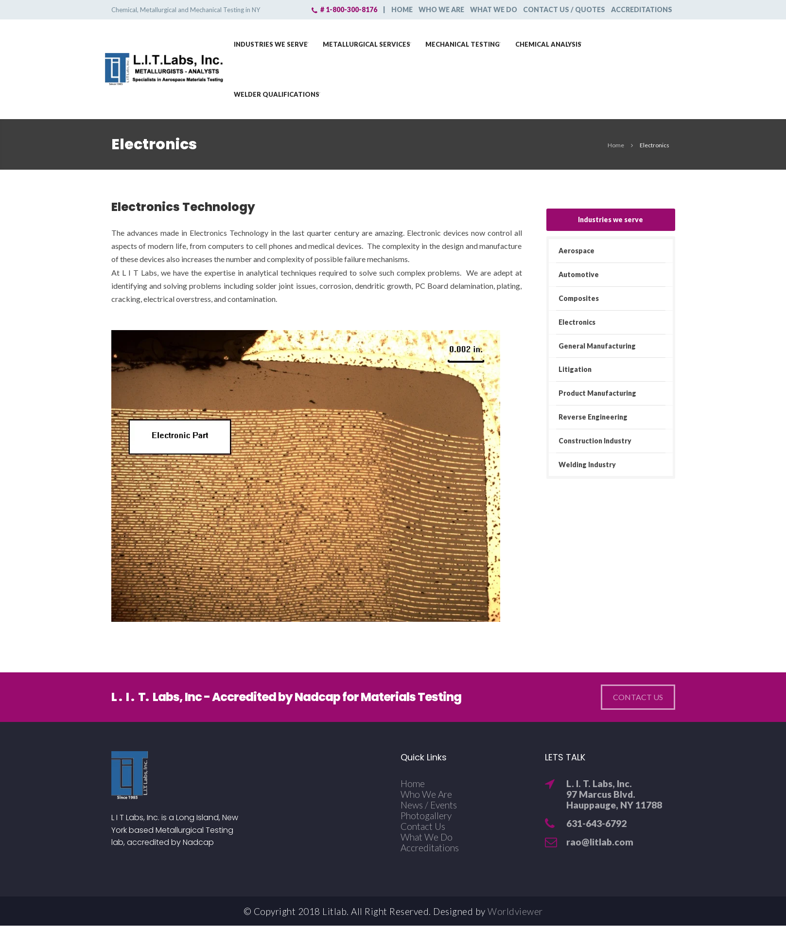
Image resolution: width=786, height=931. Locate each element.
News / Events (429, 804)
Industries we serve (274, 43)
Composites (579, 298)
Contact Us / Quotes (564, 9)
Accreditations (641, 9)
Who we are (441, 9)
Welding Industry (587, 464)
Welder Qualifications (280, 93)
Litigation (575, 369)
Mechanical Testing (466, 43)
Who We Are (426, 794)
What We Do (427, 837)
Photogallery (426, 815)
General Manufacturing (597, 346)
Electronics (577, 322)
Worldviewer (515, 911)
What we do (493, 9)
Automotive (579, 274)
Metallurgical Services (370, 43)
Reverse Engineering (593, 417)
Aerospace (576, 250)
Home (402, 9)
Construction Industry (595, 441)
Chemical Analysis (552, 43)
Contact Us (423, 826)
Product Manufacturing (597, 393)
